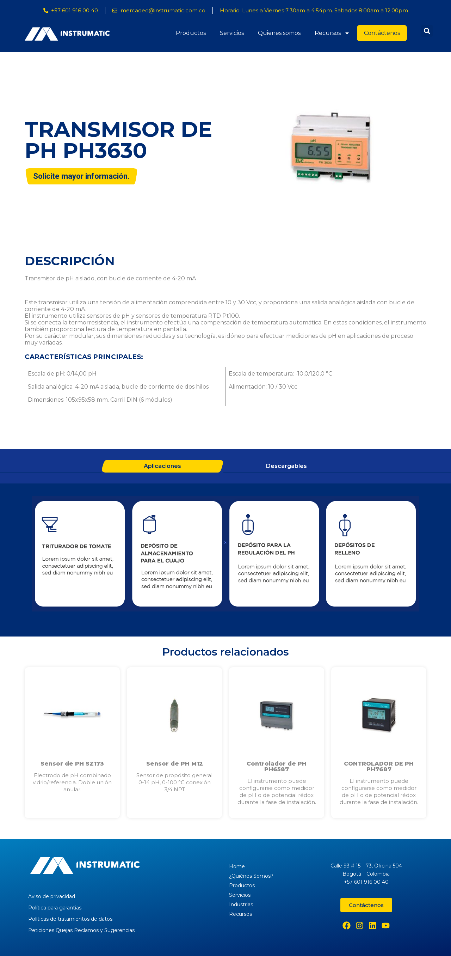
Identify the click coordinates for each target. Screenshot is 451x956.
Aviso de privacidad (51, 896)
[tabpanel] (225, 554)
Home (237, 866)
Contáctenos (382, 33)
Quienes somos (279, 33)
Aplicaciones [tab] (162, 466)
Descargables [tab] (286, 466)
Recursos (332, 33)
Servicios (232, 33)
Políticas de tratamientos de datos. (70, 919)
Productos (191, 33)
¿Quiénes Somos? (251, 876)
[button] (427, 31)
